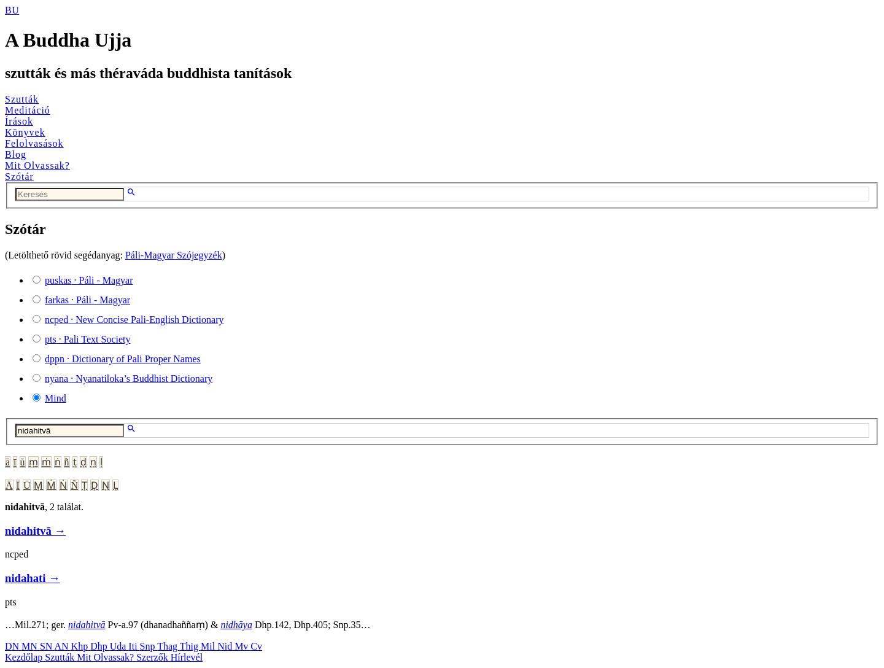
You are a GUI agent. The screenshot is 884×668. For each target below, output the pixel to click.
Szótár (19, 176)
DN (13, 646)
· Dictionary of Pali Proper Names (123, 359)
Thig (190, 646)
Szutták (22, 99)
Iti (133, 646)
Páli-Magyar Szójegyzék (173, 255)
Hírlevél (187, 657)
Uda (119, 646)
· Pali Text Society (87, 339)
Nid (226, 646)
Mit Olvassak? (37, 165)
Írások (19, 121)
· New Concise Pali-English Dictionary (134, 319)
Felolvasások (34, 143)
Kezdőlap (25, 657)
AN (62, 646)
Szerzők (153, 657)
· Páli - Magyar (89, 280)
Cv (256, 646)
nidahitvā (86, 624)
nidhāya (236, 624)
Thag (168, 646)
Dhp (100, 646)
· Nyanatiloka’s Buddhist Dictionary (128, 378)
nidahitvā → (35, 530)
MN (30, 646)
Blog (15, 154)
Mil (209, 646)
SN (47, 646)
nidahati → (32, 578)
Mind (55, 398)
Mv (242, 646)
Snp (149, 646)
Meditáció (27, 110)
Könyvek (25, 132)
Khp (81, 646)
